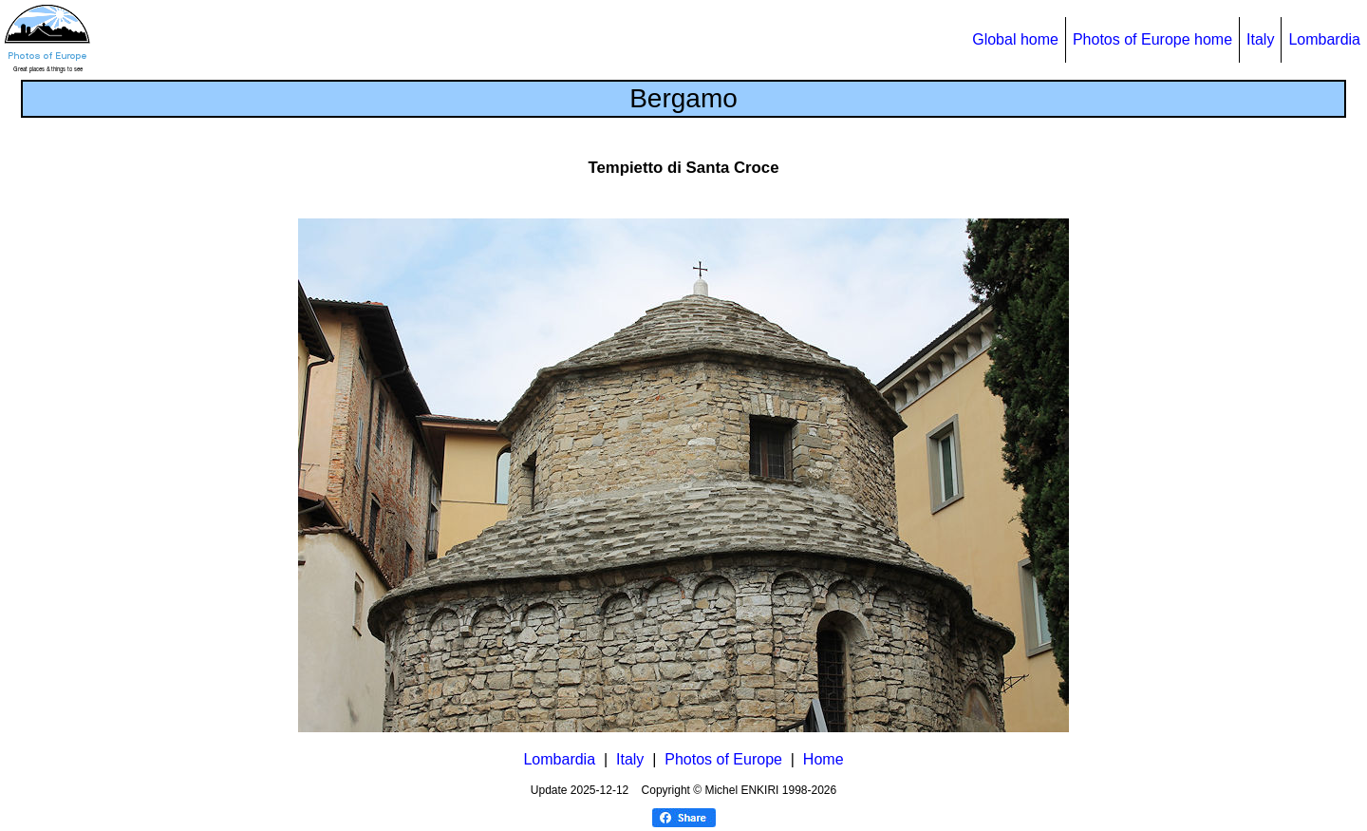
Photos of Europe (723, 759)
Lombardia (1324, 39)
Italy (1260, 39)
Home (823, 759)
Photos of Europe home (1152, 39)
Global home (1015, 39)
